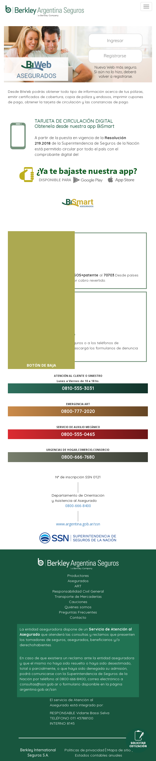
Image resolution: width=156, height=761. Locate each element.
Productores (78, 575)
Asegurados (78, 580)
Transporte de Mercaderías (78, 596)
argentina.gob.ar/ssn (38, 689)
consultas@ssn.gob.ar (39, 684)
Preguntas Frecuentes (78, 612)
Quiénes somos (78, 607)
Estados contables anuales (98, 755)
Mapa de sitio (119, 750)
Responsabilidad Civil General (78, 591)
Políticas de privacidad (84, 750)
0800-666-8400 (78, 505)
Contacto (78, 617)
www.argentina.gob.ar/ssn (78, 523)
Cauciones (78, 601)
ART (78, 586)
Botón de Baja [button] (41, 365)
